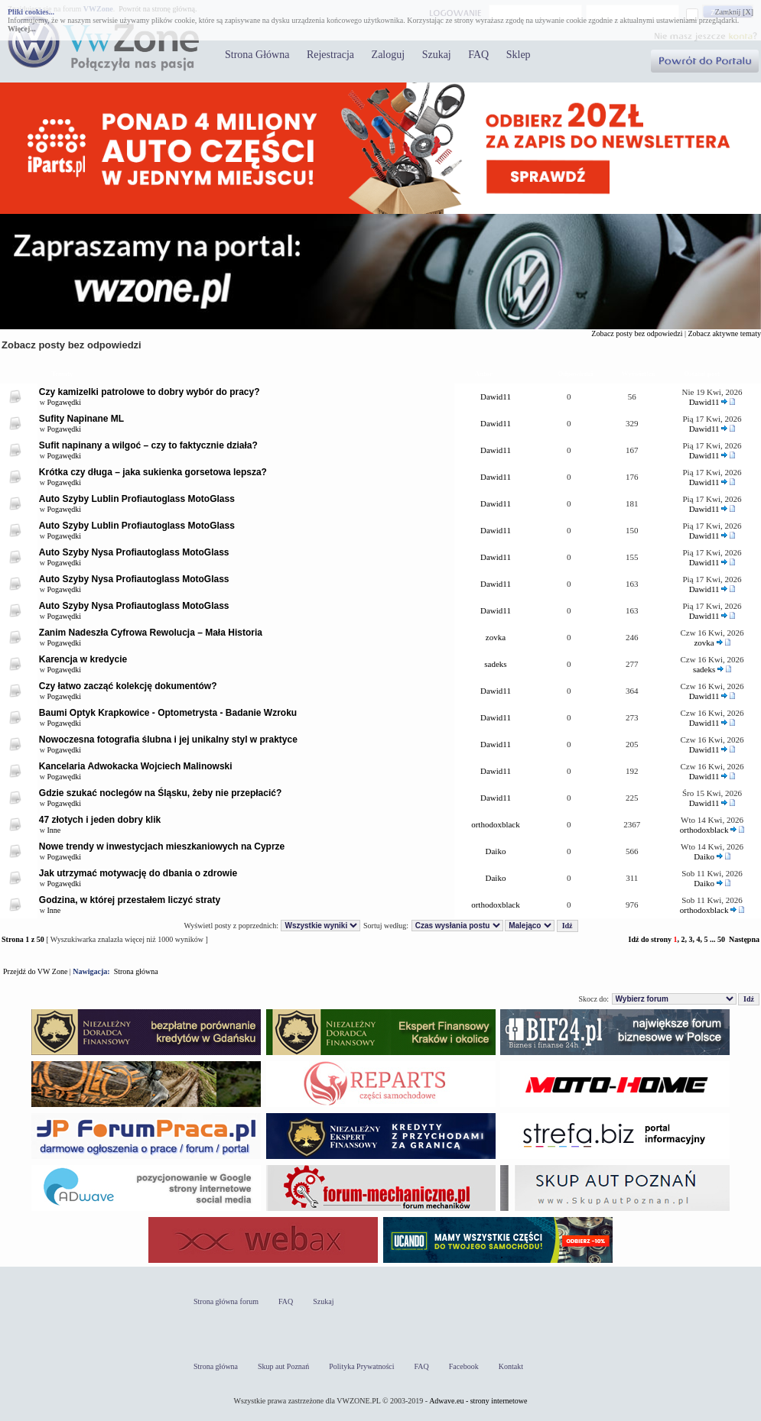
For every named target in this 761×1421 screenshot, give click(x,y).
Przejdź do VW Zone (35, 971)
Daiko (496, 851)
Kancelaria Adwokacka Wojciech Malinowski (136, 766)
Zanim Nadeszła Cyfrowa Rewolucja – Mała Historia (150, 632)
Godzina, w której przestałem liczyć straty (129, 900)
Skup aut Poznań (283, 1366)
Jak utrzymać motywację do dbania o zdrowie (138, 873)
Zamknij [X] (734, 12)
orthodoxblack (495, 824)
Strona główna (136, 971)
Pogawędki (64, 402)
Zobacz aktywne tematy (724, 333)
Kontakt (511, 1366)
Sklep (518, 54)
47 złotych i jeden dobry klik (100, 819)
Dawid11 (495, 396)
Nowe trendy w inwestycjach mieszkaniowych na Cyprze (162, 846)
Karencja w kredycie (83, 659)
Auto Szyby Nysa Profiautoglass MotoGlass (134, 552)
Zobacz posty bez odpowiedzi (636, 333)
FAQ (478, 54)
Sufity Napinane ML (81, 418)
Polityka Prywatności (361, 1366)
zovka (496, 637)
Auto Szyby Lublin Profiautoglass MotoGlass (137, 499)
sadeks (495, 663)
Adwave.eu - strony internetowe (478, 1401)
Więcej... (22, 28)
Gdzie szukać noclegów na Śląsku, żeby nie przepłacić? (160, 793)
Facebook (464, 1366)
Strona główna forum (226, 1301)
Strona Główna (257, 54)
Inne (54, 830)
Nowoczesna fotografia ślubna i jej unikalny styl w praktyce (168, 739)
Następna (744, 939)
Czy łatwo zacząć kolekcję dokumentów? (128, 686)
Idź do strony (650, 939)
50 (721, 939)
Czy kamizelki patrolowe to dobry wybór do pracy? (149, 392)
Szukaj (436, 54)
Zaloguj (388, 54)
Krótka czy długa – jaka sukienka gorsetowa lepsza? (153, 472)
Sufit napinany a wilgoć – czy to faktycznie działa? (148, 445)
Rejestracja (330, 54)
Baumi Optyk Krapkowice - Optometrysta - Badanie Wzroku (168, 712)
